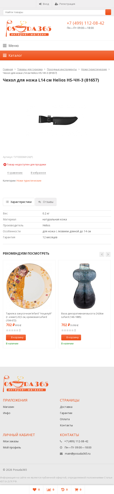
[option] (29, 304)
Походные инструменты (62, 69)
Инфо (6, 413)
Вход (44, 4)
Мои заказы (10, 441)
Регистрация (65, 4)
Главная (8, 69)
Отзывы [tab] (45, 202)
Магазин (8, 407)
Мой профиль (12, 447)
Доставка (66, 407)
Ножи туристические (94, 69)
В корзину (15, 337)
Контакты (66, 425)
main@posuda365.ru (78, 453)
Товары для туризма (30, 69)
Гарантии (66, 413)
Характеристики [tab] (19, 202)
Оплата (65, 419)
